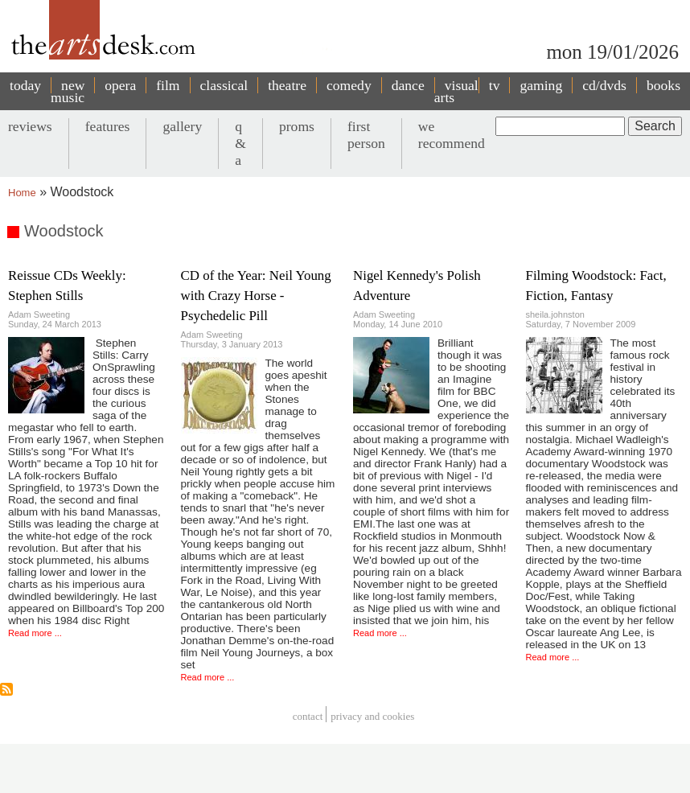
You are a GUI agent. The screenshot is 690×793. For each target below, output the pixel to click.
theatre (287, 85)
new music (67, 91)
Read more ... (35, 633)
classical (224, 85)
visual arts (456, 91)
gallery (182, 126)
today (25, 85)
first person (366, 134)
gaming (541, 85)
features (107, 126)
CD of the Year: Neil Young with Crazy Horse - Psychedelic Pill (256, 295)
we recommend (451, 134)
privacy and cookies (372, 716)
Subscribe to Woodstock (6, 689)
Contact (308, 716)
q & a (240, 143)
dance (408, 85)
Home (22, 193)
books (663, 85)
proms (296, 126)
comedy (349, 85)
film (167, 85)
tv (494, 85)
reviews (30, 126)
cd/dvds (604, 85)
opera (120, 85)
